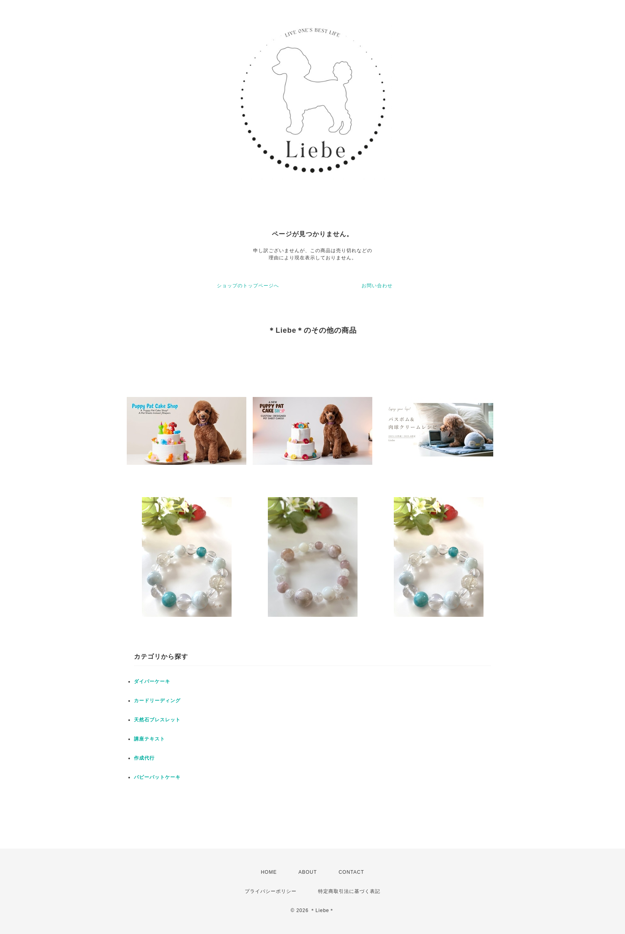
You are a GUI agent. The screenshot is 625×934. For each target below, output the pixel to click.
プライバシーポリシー (271, 891)
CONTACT (351, 872)
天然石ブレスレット (157, 720)
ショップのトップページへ (248, 285)
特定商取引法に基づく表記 (349, 891)
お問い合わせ (377, 285)
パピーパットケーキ (157, 777)
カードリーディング (157, 700)
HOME (269, 872)
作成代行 (144, 758)
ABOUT (308, 872)
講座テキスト (149, 739)
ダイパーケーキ (152, 681)
